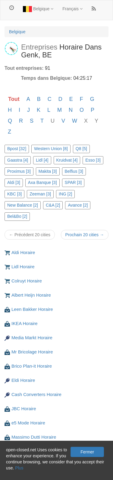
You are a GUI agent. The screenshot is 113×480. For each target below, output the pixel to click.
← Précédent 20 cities (29, 234)
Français (72, 8)
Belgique (38, 9)
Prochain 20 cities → (84, 234)
